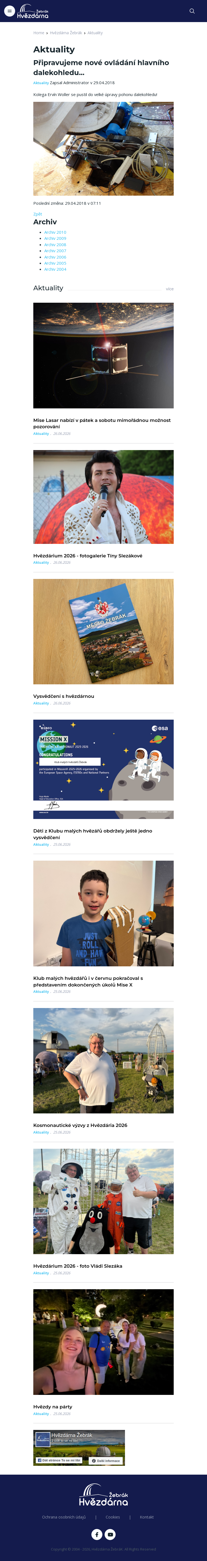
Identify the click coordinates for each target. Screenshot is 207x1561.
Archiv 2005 (55, 263)
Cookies (113, 1517)
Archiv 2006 (55, 257)
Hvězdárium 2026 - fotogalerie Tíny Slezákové (87, 556)
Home (38, 32)
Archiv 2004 (55, 269)
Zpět (37, 214)
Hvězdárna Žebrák (66, 32)
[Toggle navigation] (9, 11)
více (170, 288)
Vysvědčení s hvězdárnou (63, 696)
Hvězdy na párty (52, 1407)
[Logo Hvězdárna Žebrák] (32, 11)
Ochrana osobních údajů (64, 1517)
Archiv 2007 (55, 250)
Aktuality (95, 32)
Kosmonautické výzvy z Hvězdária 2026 (80, 1125)
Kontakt (147, 1517)
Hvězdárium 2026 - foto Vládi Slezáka (77, 1266)
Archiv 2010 (55, 232)
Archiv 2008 (55, 244)
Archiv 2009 (55, 238)
